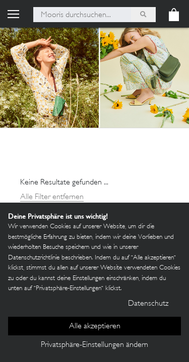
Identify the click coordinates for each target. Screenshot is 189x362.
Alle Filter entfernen (52, 197)
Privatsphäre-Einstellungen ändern (94, 345)
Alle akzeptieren (94, 326)
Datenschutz (148, 304)
